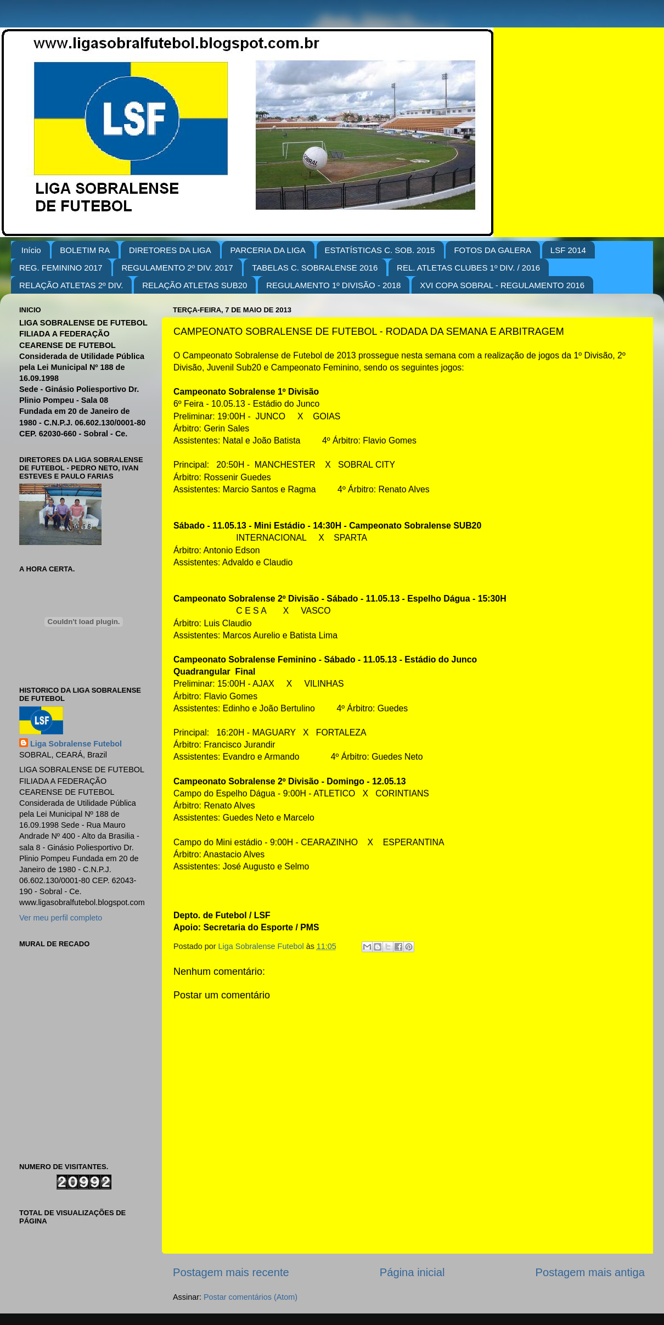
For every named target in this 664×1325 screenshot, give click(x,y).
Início (31, 250)
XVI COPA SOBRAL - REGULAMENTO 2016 (502, 285)
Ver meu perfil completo (60, 917)
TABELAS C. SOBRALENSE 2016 (315, 267)
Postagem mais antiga (590, 1272)
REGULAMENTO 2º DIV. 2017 (177, 267)
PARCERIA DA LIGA (267, 250)
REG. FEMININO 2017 (61, 267)
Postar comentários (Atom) (250, 1297)
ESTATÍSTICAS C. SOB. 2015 (380, 250)
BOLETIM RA (85, 250)
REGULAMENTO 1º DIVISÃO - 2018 (333, 285)
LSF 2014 (568, 250)
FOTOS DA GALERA (492, 250)
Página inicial (412, 1272)
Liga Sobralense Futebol (76, 743)
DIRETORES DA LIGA (170, 250)
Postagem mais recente (231, 1272)
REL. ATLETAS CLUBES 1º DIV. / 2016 (468, 267)
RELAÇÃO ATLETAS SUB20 (194, 285)
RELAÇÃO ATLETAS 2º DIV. (71, 285)
